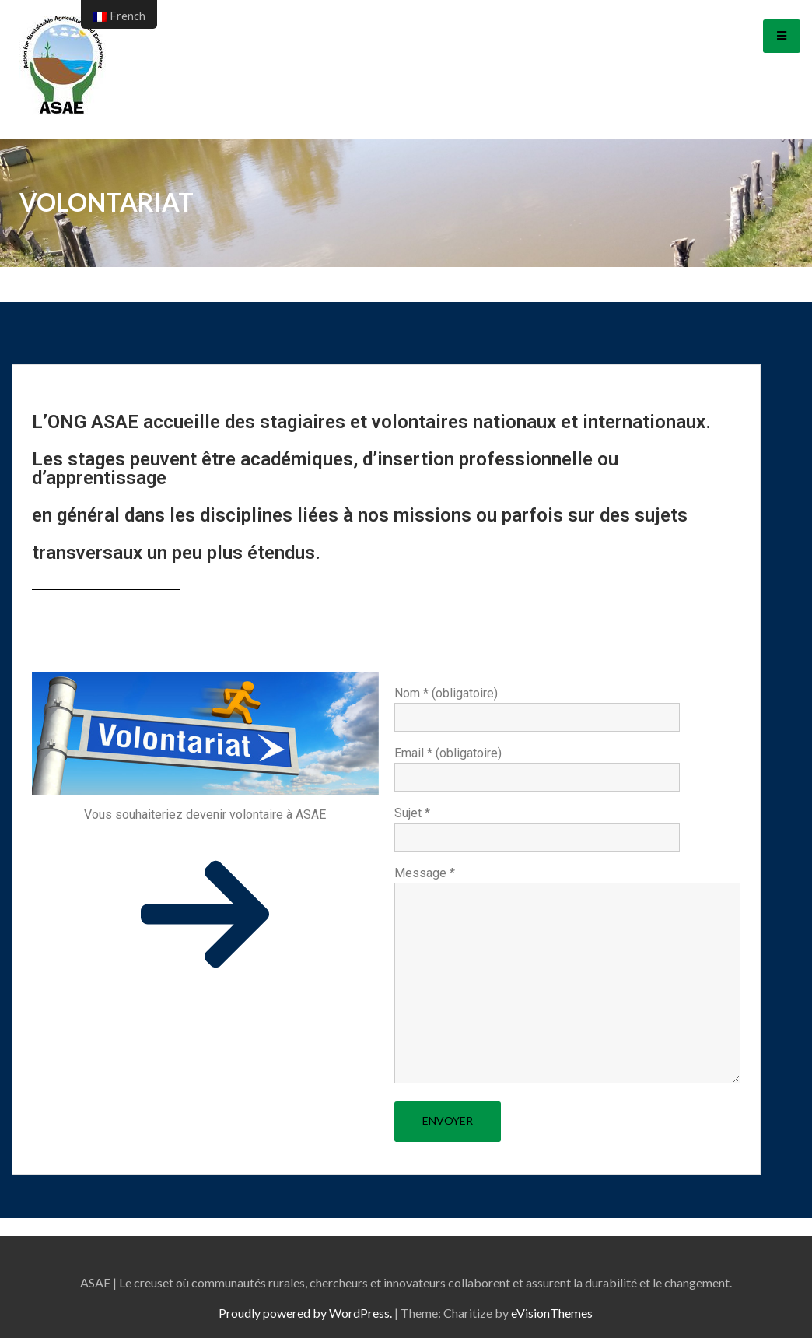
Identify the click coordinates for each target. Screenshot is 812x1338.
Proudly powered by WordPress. (305, 1312)
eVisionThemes (552, 1312)
